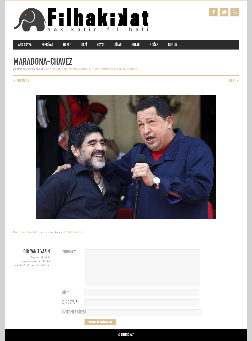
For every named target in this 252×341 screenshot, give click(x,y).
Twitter (224, 12)
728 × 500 (50, 68)
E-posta (70, 302)
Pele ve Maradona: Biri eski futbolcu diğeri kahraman (99, 68)
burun (172, 45)
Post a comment (24, 232)
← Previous (21, 81)
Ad (66, 292)
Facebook (213, 12)
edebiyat (47, 45)
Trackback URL (74, 232)
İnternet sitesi (74, 312)
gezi (84, 45)
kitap (118, 45)
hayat (101, 45)
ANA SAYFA (24, 45)
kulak (136, 45)
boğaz (154, 45)
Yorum (69, 251)
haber (67, 45)
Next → (234, 81)
